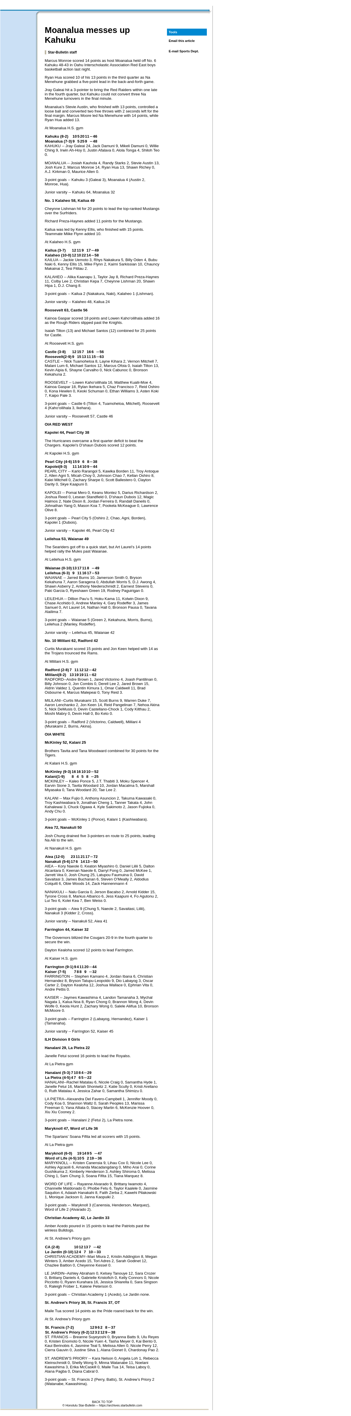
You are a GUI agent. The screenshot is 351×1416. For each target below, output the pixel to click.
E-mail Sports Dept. (184, 51)
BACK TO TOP (102, 1402)
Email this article (182, 41)
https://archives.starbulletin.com (120, 1405)
